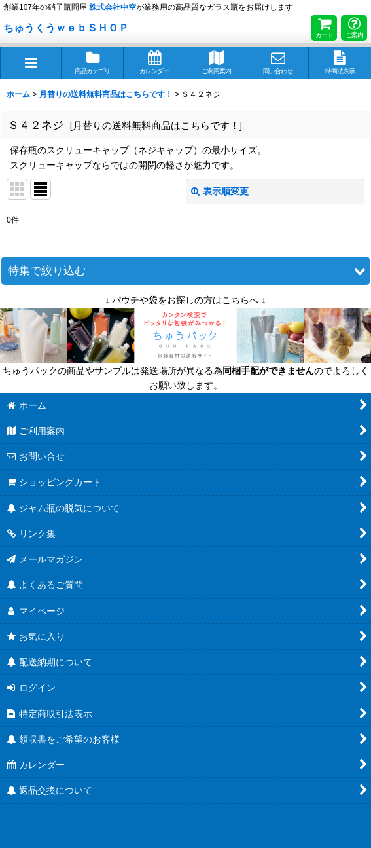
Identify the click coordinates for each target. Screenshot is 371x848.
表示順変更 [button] (220, 191)
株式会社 (112, 7)
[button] (31, 63)
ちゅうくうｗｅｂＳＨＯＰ (66, 27)
